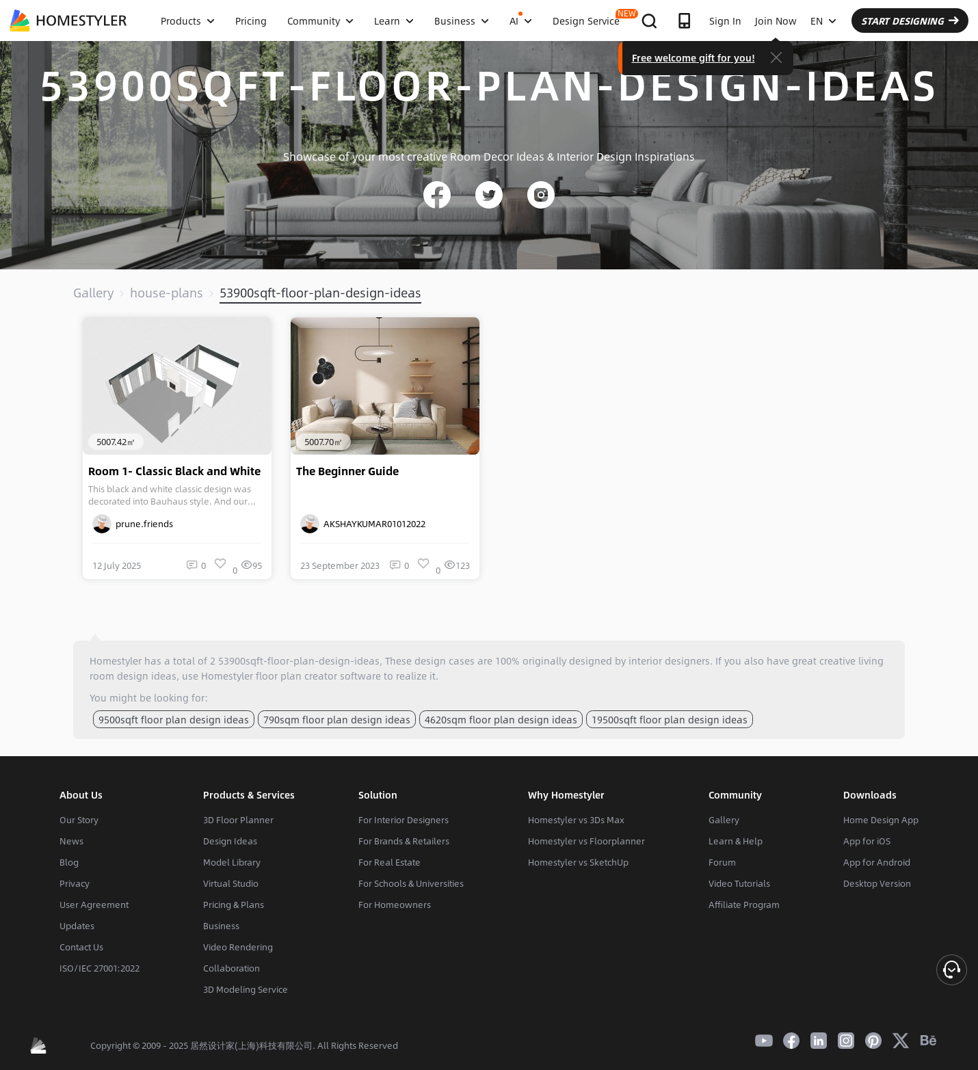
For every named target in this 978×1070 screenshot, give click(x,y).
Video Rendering (238, 947)
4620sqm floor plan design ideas (501, 719)
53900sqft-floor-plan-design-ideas (320, 292)
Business (221, 926)
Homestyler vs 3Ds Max (576, 820)
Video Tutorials (739, 883)
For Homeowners (394, 904)
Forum (722, 862)
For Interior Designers (403, 820)
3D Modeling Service (245, 989)
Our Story (79, 820)
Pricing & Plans (233, 904)
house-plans (166, 292)
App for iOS (866, 841)
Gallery (93, 292)
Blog (69, 862)
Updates (77, 926)
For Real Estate (389, 862)
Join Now (776, 20)
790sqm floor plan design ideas (336, 719)
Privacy (75, 883)
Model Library (232, 862)
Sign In (725, 20)
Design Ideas (230, 841)
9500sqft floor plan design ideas (173, 719)
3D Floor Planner (238, 820)
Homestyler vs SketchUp (578, 862)
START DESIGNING (910, 20)
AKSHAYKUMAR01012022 (362, 523)
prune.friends (132, 523)
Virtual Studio (231, 883)
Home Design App (880, 820)
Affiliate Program (744, 904)
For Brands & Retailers (403, 841)
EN (823, 20)
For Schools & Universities (411, 883)
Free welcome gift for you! (693, 57)
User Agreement (94, 904)
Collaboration (231, 968)
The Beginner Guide (347, 471)
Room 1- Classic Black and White (174, 471)
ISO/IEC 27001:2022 (100, 968)
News (71, 841)
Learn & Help (736, 841)
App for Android (876, 862)
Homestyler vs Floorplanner (586, 841)
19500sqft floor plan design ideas (670, 719)
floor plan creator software (318, 675)
